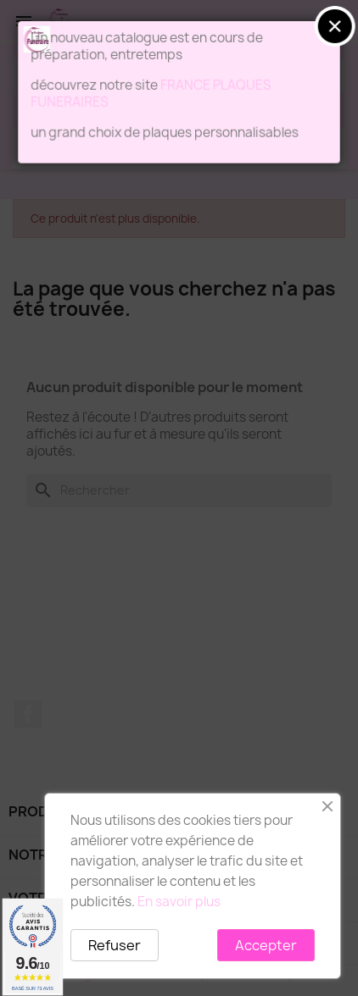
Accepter (266, 945)
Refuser (114, 945)
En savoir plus (179, 901)
